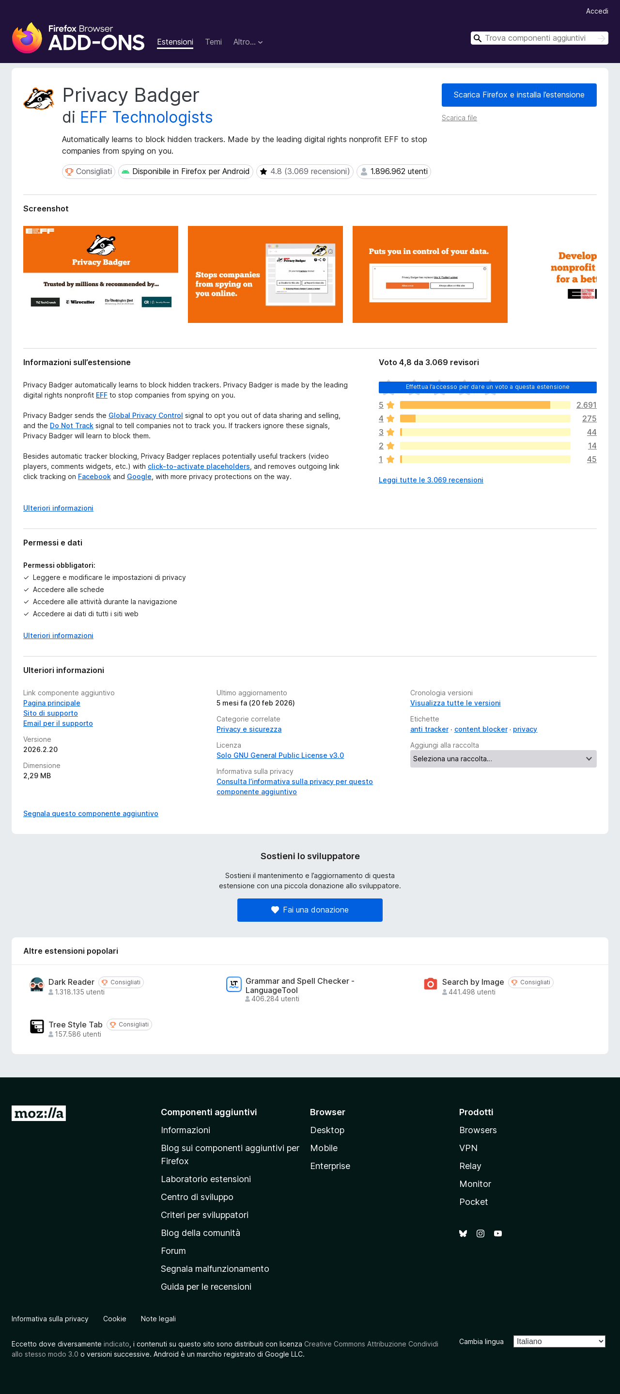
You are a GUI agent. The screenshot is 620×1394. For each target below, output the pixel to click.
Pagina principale (51, 703)
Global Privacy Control (145, 415)
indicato (116, 1344)
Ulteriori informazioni (58, 635)
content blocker (481, 729)
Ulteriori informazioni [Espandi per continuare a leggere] (58, 508)
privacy (525, 729)
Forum (173, 1251)
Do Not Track (71, 425)
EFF (102, 395)
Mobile (324, 1148)
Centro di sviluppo (197, 1197)
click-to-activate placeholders (199, 466)
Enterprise (330, 1166)
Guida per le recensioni (206, 1287)
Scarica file (459, 117)
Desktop (327, 1130)
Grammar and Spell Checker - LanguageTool (300, 986)
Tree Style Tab (75, 1024)
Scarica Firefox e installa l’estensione (519, 94)
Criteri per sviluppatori (204, 1215)
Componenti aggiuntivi (209, 1112)
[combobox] (539, 38)
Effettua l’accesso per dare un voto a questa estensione (488, 386)
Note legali (158, 1318)
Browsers (478, 1130)
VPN (468, 1148)
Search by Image (473, 982)
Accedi (597, 11)
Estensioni (175, 42)
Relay (470, 1166)
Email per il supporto (58, 723)
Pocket (473, 1202)
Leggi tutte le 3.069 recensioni (431, 480)
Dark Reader (71, 982)
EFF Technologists (146, 117)
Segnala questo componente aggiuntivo (90, 813)
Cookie (114, 1318)
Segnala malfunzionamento (215, 1269)
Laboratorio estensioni (206, 1179)
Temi (213, 42)
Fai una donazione (310, 909)
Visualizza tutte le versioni (455, 703)
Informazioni (185, 1130)
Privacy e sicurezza (249, 729)
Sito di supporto (50, 713)
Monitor (475, 1184)
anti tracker (429, 729)
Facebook (94, 476)
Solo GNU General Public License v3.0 (280, 755)
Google (139, 476)
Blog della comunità (200, 1233)
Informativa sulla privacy (50, 1318)
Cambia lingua (481, 1341)
